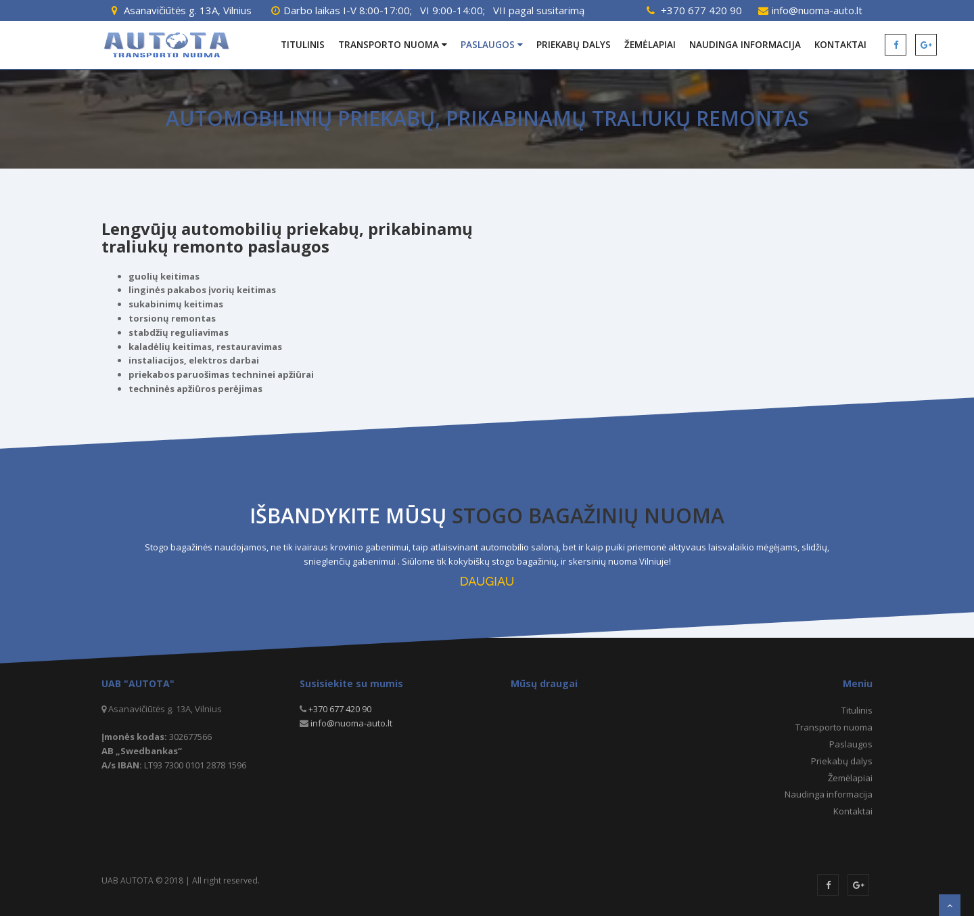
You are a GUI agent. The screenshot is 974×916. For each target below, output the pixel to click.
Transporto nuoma (392, 45)
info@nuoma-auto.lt (817, 10)
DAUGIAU (487, 581)
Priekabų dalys (573, 45)
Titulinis (303, 45)
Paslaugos (492, 45)
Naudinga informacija (745, 45)
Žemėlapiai (650, 45)
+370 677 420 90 (701, 10)
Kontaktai (840, 45)
